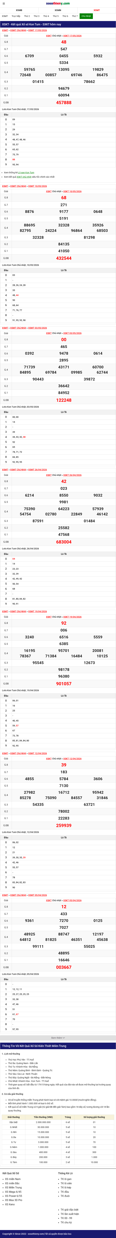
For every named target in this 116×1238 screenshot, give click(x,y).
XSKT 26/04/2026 (72, 475)
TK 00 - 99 (66, 1218)
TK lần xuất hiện (70, 1214)
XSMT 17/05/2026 (37, 30)
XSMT (97, 10)
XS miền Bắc (12, 1183)
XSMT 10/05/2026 (37, 186)
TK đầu (65, 1191)
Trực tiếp (16, 16)
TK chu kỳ (66, 1222)
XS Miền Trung (13, 1187)
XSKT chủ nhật (24, 177)
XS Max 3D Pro (13, 1200)
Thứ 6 (65, 16)
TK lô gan (66, 1179)
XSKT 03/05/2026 (72, 333)
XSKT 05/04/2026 (72, 900)
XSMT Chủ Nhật (18, 30)
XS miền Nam (13, 1179)
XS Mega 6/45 (13, 1191)
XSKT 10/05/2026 (72, 191)
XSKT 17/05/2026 (72, 35)
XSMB (19, 10)
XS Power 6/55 (13, 1195)
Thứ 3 (36, 16)
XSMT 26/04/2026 (37, 469)
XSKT (49, 35)
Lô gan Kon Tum (26, 172)
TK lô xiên (66, 1183)
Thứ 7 (75, 16)
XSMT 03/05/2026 (37, 328)
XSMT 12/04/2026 (37, 753)
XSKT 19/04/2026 (72, 617)
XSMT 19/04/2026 (37, 611)
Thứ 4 (46, 16)
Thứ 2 (27, 16)
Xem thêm (58, 1037)
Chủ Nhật (86, 16)
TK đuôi (65, 1195)
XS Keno (10, 1204)
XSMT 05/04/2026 (37, 895)
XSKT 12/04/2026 (72, 758)
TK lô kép (66, 1187)
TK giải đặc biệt (69, 1209)
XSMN (58, 10)
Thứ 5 (56, 16)
